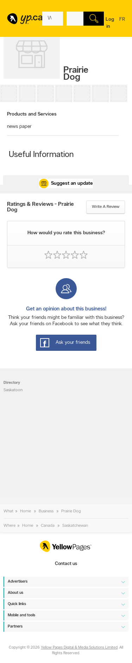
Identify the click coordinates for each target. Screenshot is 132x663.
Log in (110, 23)
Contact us (66, 564)
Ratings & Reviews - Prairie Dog (40, 207)
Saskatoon (13, 390)
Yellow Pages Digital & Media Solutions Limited (79, 648)
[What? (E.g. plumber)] (52, 19)
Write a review (105, 207)
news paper (19, 126)
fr (122, 24)
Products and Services (32, 114)
